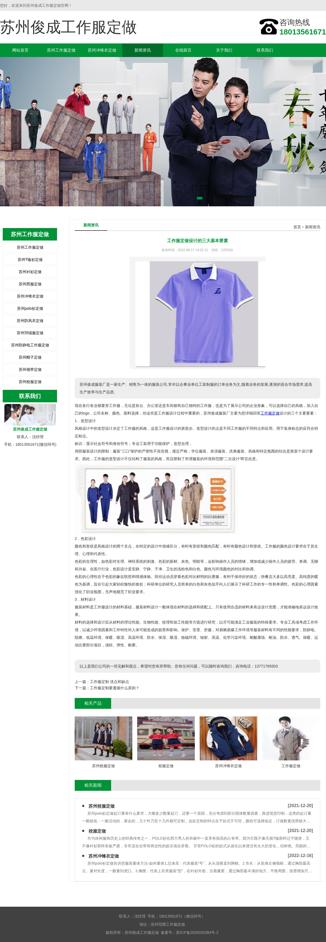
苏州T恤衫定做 (30, 259)
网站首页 (20, 50)
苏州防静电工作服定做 (30, 345)
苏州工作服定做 (61, 50)
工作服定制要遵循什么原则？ (114, 688)
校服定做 (97, 831)
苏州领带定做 (30, 369)
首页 (297, 227)
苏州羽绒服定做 (30, 333)
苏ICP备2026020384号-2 (197, 932)
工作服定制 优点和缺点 (109, 681)
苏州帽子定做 (30, 357)
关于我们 (224, 50)
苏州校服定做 (30, 382)
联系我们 (265, 50)
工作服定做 (270, 413)
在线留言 (183, 50)
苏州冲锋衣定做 (102, 50)
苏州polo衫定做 (30, 308)
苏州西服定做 (30, 284)
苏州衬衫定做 (30, 272)
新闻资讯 (142, 50)
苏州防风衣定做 (30, 320)
